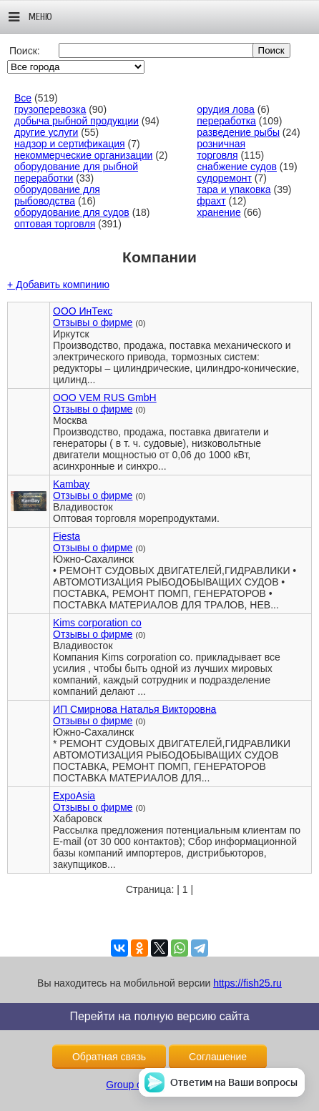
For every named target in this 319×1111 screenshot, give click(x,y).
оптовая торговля (54, 223)
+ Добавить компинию (58, 284)
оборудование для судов (71, 212)
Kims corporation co (97, 622)
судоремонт (224, 178)
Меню (30, 17)
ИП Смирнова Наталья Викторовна (134, 709)
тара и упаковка (233, 189)
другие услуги (46, 132)
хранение (218, 212)
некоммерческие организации (83, 155)
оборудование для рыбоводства (57, 195)
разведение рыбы (238, 132)
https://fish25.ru (247, 983)
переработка (226, 121)
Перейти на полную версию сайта (159, 1016)
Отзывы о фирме (92, 322)
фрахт (211, 201)
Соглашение (218, 1056)
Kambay (71, 484)
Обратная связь (109, 1056)
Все (22, 98)
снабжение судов (237, 166)
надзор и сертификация (69, 143)
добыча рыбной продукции (76, 121)
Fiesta (66, 536)
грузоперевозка (50, 109)
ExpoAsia (74, 795)
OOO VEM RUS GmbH (105, 397)
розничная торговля (221, 149)
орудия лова (226, 109)
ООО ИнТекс (82, 311)
